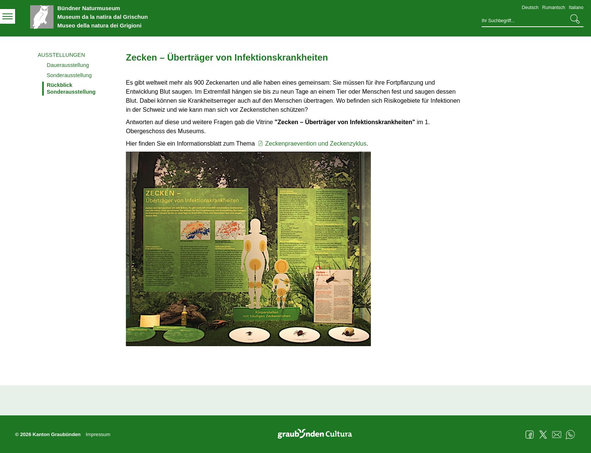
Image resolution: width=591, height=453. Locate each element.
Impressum (98, 434)
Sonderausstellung (69, 75)
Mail (556, 434)
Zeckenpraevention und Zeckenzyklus (312, 143)
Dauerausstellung (68, 65)
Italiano (576, 7)
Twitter (543, 434)
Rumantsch (553, 7)
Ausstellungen (61, 55)
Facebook (529, 434)
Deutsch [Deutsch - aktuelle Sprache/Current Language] (530, 7)
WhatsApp (570, 434)
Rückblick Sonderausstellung (71, 88)
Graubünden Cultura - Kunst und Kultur (317, 434)
